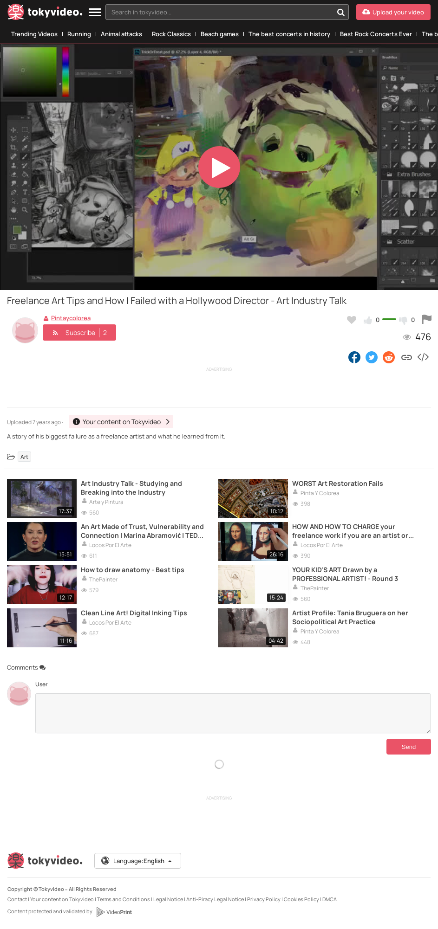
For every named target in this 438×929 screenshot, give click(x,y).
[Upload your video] (393, 12)
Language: (137, 861)
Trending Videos (34, 34)
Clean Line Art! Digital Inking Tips (134, 612)
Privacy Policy (264, 899)
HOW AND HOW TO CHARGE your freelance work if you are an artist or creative (350, 531)
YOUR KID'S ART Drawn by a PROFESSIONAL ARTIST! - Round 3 (345, 574)
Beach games (220, 34)
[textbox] (219, 12)
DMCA (329, 899)
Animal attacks (121, 34)
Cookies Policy (301, 899)
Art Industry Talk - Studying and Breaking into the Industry (131, 488)
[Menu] (95, 12)
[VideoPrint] (113, 912)
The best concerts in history (289, 34)
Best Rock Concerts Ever (376, 34)
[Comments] (233, 713)
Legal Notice (168, 899)
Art (24, 456)
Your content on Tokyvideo (62, 899)
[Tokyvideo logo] (45, 13)
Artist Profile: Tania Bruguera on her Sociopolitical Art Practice (350, 617)
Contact (17, 899)
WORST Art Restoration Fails (337, 483)
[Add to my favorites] (351, 319)
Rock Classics (171, 34)
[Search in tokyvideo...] (341, 12)
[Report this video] (426, 319)
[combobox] (227, 12)
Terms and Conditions (123, 899)
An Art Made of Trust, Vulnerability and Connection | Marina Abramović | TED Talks (142, 531)
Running (79, 34)
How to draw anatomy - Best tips (132, 569)
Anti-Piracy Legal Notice (215, 899)
